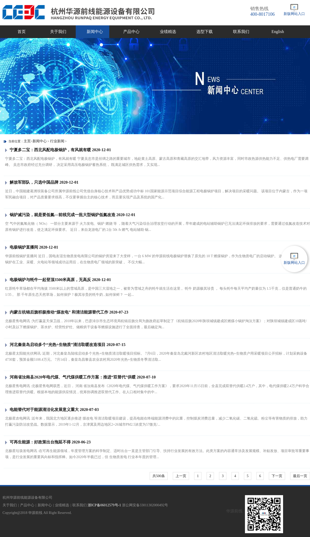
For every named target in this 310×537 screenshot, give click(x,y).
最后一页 (300, 476)
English (278, 31)
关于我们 (58, 31)
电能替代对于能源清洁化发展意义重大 (52, 409)
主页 (27, 141)
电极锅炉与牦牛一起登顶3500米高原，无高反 (58, 280)
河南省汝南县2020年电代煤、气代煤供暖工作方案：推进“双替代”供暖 (80, 377)
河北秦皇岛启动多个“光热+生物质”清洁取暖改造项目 (65, 344)
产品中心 (131, 31)
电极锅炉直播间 (31, 247)
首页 (22, 31)
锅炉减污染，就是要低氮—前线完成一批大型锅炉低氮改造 (70, 215)
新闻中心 (95, 31)
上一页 (181, 476)
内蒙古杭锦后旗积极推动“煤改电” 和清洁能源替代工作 (66, 312)
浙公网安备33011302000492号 (145, 505)
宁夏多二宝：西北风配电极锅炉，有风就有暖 (58, 150)
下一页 (277, 476)
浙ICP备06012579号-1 (104, 505)
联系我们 (241, 31)
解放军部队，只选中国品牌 (42, 182)
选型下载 (204, 31)
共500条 (158, 476)
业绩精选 (168, 31)
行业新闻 (57, 141)
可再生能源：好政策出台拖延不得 (48, 442)
